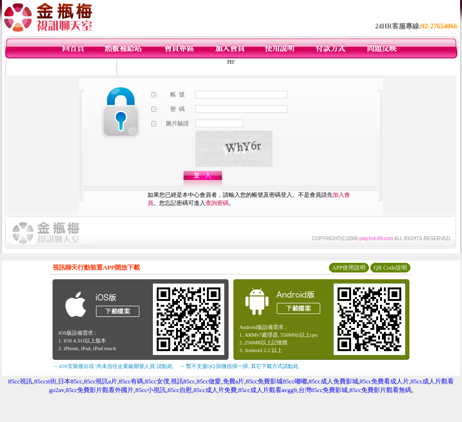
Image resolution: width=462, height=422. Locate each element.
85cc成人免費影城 (333, 381)
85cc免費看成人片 (384, 381)
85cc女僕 (157, 381)
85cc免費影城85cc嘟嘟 (276, 381)
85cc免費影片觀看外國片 (100, 390)
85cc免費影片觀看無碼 (380, 390)
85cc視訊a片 (100, 381)
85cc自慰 (180, 390)
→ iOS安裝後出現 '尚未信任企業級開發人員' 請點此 (113, 366)
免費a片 (234, 381)
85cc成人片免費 (215, 390)
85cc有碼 (131, 381)
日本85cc (70, 381)
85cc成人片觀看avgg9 (267, 390)
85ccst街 (45, 381)
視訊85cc (183, 381)
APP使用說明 (349, 267)
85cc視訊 (20, 381)
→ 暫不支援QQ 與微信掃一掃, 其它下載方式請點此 (239, 366)
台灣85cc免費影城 (323, 390)
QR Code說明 (390, 267)
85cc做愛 (209, 381)
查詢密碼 (217, 203)
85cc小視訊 (151, 390)
